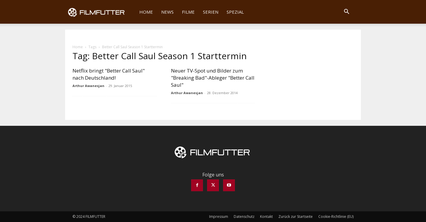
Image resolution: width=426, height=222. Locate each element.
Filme (188, 12)
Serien (210, 12)
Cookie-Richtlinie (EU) (336, 216)
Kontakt (266, 216)
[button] (346, 12)
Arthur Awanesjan (88, 85)
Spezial (235, 12)
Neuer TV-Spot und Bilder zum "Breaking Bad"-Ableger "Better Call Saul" (212, 77)
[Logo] (100, 12)
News (167, 12)
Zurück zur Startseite (295, 216)
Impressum (218, 216)
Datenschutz (244, 216)
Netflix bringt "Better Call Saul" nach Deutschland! (108, 74)
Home (146, 12)
